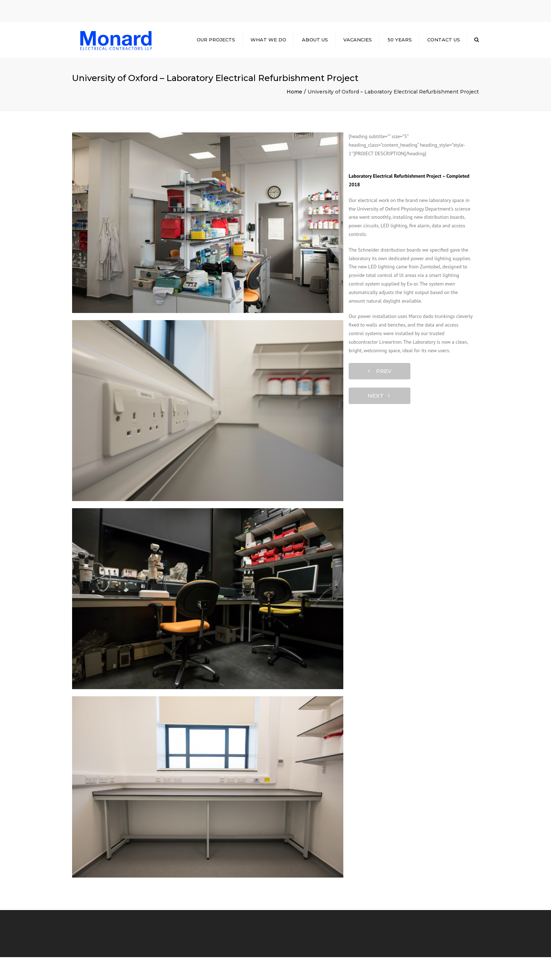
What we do (268, 41)
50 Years (400, 41)
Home (294, 94)
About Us (315, 41)
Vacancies (357, 41)
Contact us (443, 41)
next (379, 398)
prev (379, 374)
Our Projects (216, 41)
